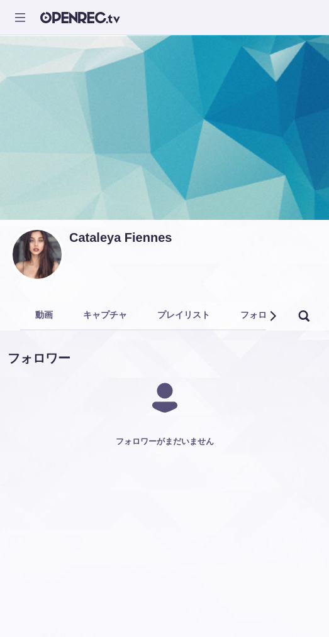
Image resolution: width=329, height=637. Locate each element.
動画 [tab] (44, 315)
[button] (272, 316)
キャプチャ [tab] (105, 315)
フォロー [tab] (258, 315)
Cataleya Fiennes (120, 237)
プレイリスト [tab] (183, 315)
